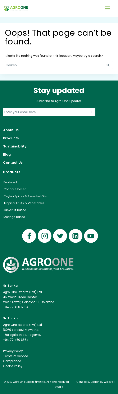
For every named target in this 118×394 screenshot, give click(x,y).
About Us (11, 130)
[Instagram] (44, 236)
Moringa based (14, 217)
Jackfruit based (15, 210)
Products (11, 138)
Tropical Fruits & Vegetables (24, 203)
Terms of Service (15, 356)
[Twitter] (60, 236)
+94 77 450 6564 (15, 307)
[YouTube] (91, 236)
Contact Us (13, 162)
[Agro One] (16, 8)
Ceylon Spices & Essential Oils (25, 196)
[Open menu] (107, 8)
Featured (10, 182)
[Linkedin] (75, 236)
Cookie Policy (12, 366)
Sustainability (15, 146)
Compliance (12, 361)
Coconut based (15, 189)
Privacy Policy (13, 351)
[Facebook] (29, 236)
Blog (7, 154)
